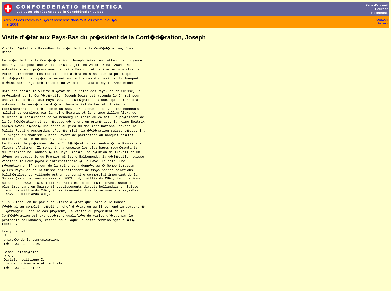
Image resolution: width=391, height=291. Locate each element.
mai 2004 (10, 24)
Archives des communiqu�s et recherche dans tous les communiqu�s (60, 20)
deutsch (382, 19)
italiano (382, 23)
